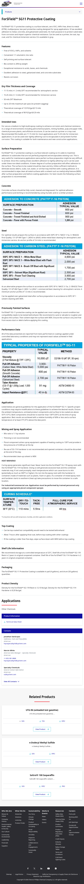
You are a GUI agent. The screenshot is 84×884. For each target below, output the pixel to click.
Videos (44, 819)
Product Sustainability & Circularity (34, 824)
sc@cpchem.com (10, 674)
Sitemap (9, 874)
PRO (63, 786)
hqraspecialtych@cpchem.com (15, 643)
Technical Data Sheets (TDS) (60, 820)
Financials (5, 843)
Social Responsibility (33, 831)
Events (44, 822)
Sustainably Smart (32, 851)
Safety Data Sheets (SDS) (59, 815)
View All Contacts (10, 681)
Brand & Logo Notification (42, 876)
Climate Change (31, 818)
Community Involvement (6, 836)
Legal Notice (19, 874)
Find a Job (72, 814)
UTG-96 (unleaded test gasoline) (42, 710)
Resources (59, 811)
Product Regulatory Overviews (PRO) (59, 833)
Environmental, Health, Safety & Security (7, 826)
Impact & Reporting (32, 839)
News (44, 816)
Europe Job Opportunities (73, 826)
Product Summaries (59, 825)
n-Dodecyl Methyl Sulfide (42, 742)
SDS (23, 721)
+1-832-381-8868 (10, 658)
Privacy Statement (33, 874)
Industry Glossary (58, 843)
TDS (43, 721)
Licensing (18, 820)
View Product (40, 729)
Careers (72, 811)
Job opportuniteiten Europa (74, 832)
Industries (18, 814)
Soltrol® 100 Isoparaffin (42, 775)
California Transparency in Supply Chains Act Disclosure (60, 874)
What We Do (20, 811)
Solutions (18, 817)
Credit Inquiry (59, 839)
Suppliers (5, 846)
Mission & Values (5, 815)
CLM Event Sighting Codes (60, 858)
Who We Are (7, 811)
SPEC (63, 721)
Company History (5, 820)
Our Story (32, 814)
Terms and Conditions (59, 853)
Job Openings (73, 822)
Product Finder (20, 823)
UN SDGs (31, 835)
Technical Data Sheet (14, 622)
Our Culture (5, 832)
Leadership (5, 840)
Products (8, 12)
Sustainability (34, 811)
